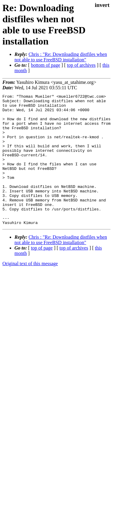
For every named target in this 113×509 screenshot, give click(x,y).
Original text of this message (30, 289)
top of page (42, 274)
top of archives (81, 65)
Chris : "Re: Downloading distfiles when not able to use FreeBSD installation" (60, 57)
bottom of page (45, 65)
